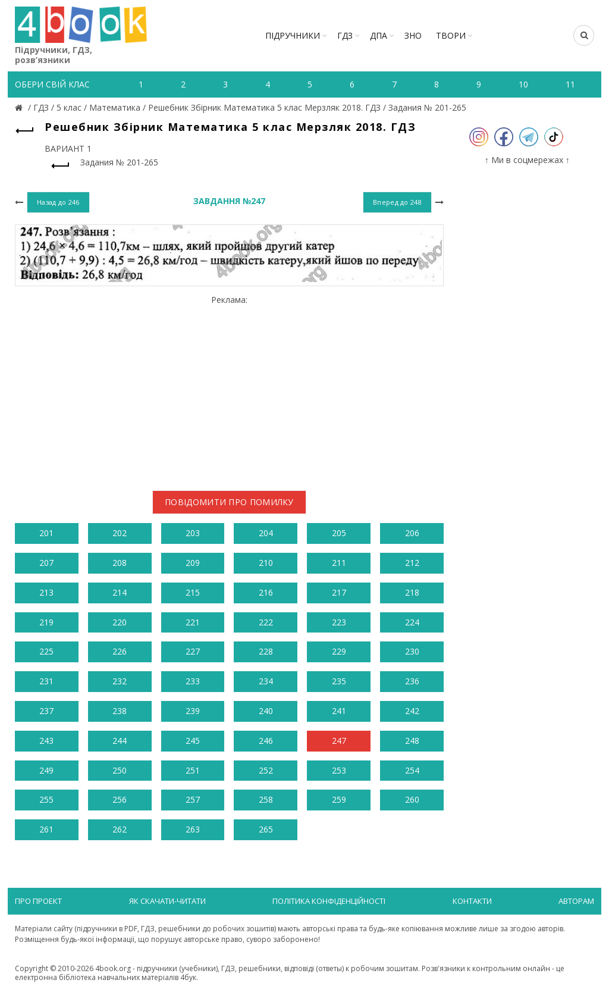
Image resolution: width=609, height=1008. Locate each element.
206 (412, 533)
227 (193, 651)
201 (46, 533)
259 (339, 799)
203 (193, 533)
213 (46, 592)
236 (412, 681)
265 (266, 829)
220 (119, 622)
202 (119, 533)
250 (119, 770)
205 (339, 533)
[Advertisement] (229, 388)
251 (193, 770)
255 (46, 799)
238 (119, 710)
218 (412, 592)
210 (266, 562)
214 (119, 592)
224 (412, 622)
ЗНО (413, 35)
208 (119, 562)
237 (46, 710)
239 (193, 710)
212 (412, 562)
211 (339, 562)
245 (193, 740)
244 (119, 740)
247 (339, 740)
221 (193, 622)
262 (119, 829)
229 (339, 651)
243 (46, 740)
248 (412, 740)
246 (266, 740)
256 (119, 799)
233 (193, 681)
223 (339, 622)
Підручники (292, 35)
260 (412, 799)
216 (266, 592)
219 (46, 622)
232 (119, 681)
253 (339, 770)
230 (412, 651)
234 (266, 681)
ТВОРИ (451, 35)
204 (266, 533)
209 (193, 562)
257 (193, 799)
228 (266, 651)
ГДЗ (345, 35)
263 (193, 829)
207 (46, 562)
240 (266, 710)
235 (339, 681)
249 (46, 770)
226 (119, 651)
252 (266, 770)
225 (46, 651)
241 (339, 710)
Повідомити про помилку (229, 502)
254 (412, 770)
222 (266, 622)
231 (46, 681)
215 (193, 592)
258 (266, 799)
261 (46, 829)
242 (412, 710)
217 (339, 592)
